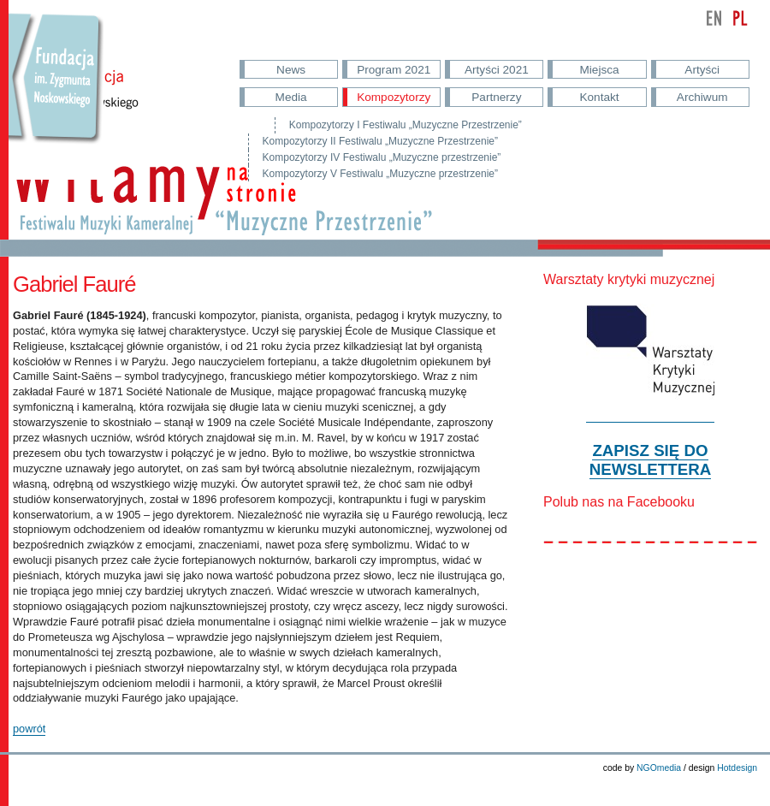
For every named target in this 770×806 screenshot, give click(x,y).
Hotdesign (737, 768)
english (714, 18)
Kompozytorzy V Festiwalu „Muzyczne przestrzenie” (380, 174)
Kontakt (599, 97)
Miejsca (599, 69)
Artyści (702, 69)
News (290, 69)
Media (291, 97)
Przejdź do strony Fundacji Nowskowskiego (56, 94)
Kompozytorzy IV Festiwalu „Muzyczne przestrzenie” (382, 157)
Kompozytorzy (393, 97)
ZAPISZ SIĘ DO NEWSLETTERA (650, 460)
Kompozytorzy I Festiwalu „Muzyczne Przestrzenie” (405, 125)
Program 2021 (393, 69)
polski (740, 18)
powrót (29, 728)
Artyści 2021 (497, 69)
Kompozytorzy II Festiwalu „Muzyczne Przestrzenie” (380, 141)
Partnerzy (496, 97)
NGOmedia (659, 768)
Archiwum (702, 97)
